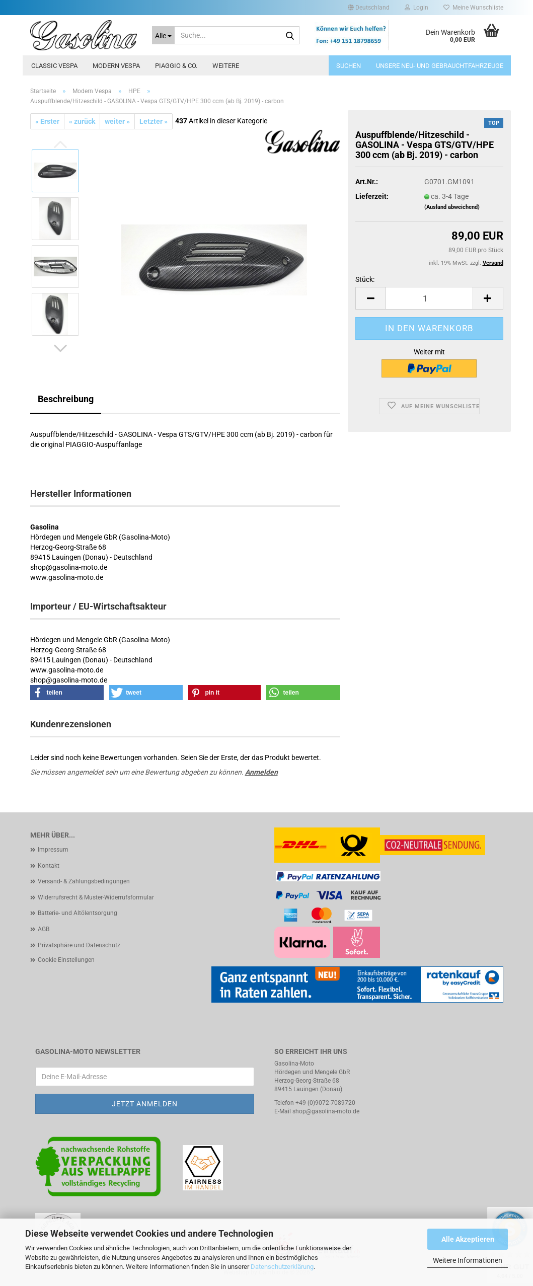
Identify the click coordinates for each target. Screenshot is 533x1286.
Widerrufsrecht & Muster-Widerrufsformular (96, 897)
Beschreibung (66, 399)
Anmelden (261, 772)
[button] (368, 7)
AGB (43, 929)
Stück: (364, 279)
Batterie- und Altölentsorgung (77, 913)
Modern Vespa (116, 65)
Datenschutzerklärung (282, 1266)
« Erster (47, 121)
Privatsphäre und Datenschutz (79, 945)
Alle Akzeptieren (467, 1239)
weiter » (117, 121)
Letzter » (153, 121)
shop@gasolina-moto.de (325, 1111)
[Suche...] (163, 35)
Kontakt (48, 865)
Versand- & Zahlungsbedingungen (84, 881)
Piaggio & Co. (176, 65)
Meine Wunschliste (473, 7)
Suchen (348, 65)
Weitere (225, 65)
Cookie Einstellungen (66, 959)
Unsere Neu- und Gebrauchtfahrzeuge (439, 65)
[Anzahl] (429, 298)
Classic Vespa (54, 65)
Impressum (53, 849)
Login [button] (416, 7)
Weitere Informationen (467, 1260)
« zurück (82, 121)
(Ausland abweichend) (452, 207)
